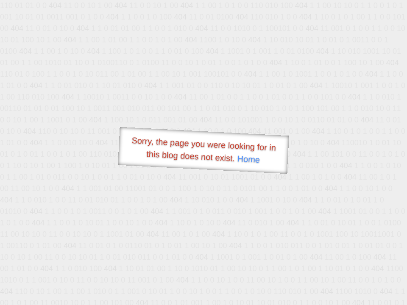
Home (248, 159)
